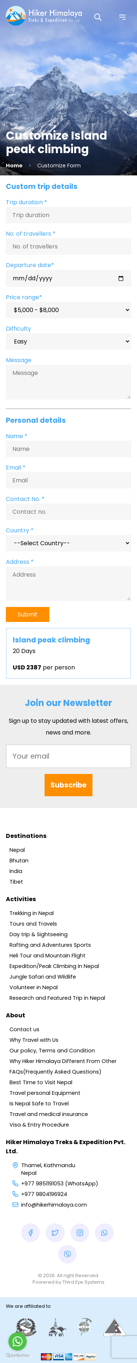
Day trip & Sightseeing (38, 934)
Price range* (24, 297)
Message (18, 360)
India (15, 871)
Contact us (24, 1029)
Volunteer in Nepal (33, 987)
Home (14, 165)
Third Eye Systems (83, 1282)
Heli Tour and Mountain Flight (47, 955)
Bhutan (18, 860)
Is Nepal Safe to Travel (39, 1103)
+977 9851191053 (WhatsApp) (59, 1183)
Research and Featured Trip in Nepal (57, 998)
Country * (20, 530)
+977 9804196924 (44, 1194)
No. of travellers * (31, 233)
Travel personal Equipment (44, 1093)
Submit (28, 614)
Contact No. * (25, 499)
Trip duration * (26, 202)
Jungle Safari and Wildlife (42, 976)
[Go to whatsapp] (17, 1341)
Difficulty (18, 328)
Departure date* (30, 265)
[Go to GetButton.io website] (17, 1355)
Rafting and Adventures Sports (50, 945)
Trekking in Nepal (31, 913)
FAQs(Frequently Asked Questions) (55, 1071)
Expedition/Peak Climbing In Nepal (54, 966)
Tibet (16, 881)
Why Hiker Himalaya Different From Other (63, 1061)
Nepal (17, 850)
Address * (20, 562)
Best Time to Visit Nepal (40, 1082)
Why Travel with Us (33, 1040)
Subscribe (68, 785)
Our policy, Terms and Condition (52, 1050)
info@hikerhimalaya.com (54, 1204)
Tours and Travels (33, 923)
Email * (16, 467)
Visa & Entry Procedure (39, 1124)
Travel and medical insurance (48, 1114)
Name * (16, 436)
